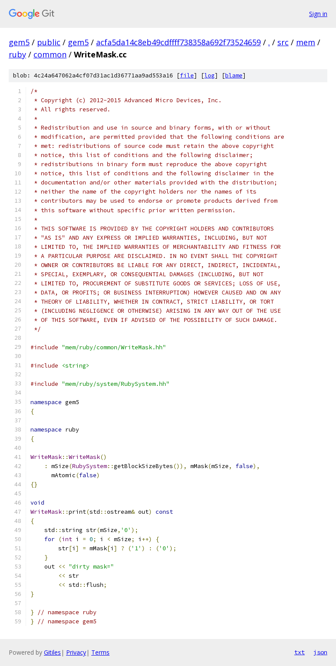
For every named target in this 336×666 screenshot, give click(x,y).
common (50, 54)
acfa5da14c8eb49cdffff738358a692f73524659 (178, 42)
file (187, 75)
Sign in (318, 14)
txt (299, 652)
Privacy (76, 652)
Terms (100, 652)
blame (234, 75)
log (209, 75)
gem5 (19, 42)
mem (305, 42)
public (48, 42)
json (320, 652)
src (283, 42)
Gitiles (52, 652)
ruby (17, 54)
